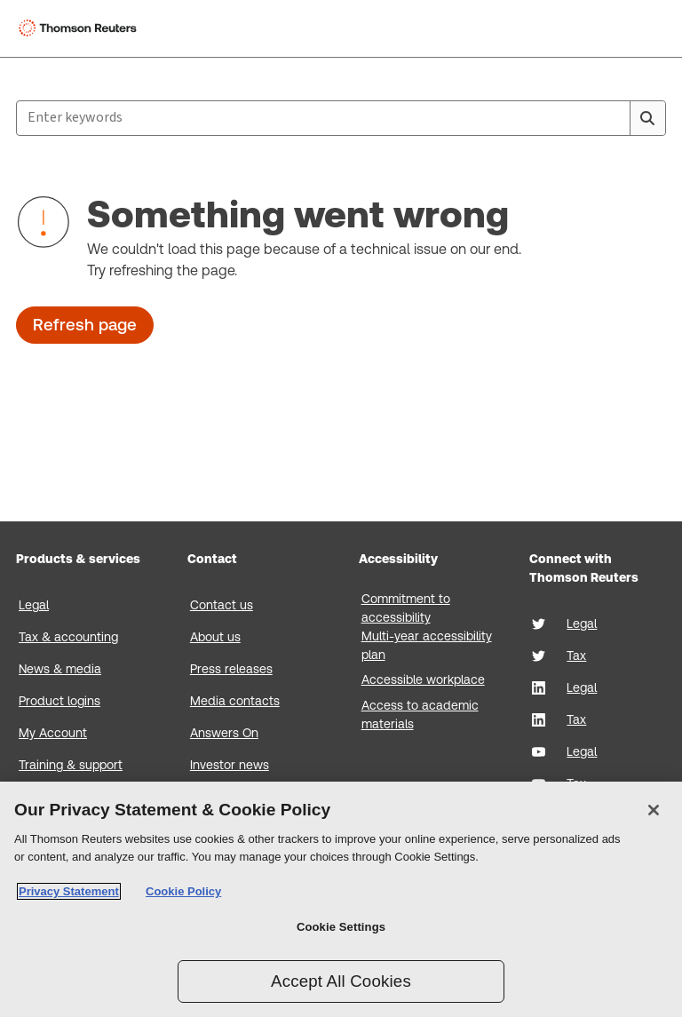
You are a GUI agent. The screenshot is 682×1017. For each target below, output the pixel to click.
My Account (53, 733)
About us (215, 637)
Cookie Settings (341, 927)
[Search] (647, 118)
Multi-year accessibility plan (426, 645)
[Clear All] (612, 118)
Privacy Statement (69, 891)
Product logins (59, 701)
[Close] (653, 810)
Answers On (224, 733)
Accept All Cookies (341, 981)
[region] (341, 899)
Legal (34, 605)
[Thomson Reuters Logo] (81, 28)
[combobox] (341, 118)
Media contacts (235, 701)
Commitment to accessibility (405, 608)
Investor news (229, 765)
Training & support (71, 765)
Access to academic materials (420, 714)
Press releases (231, 669)
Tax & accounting (68, 637)
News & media (60, 669)
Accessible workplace (423, 679)
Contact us (221, 605)
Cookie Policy (183, 891)
